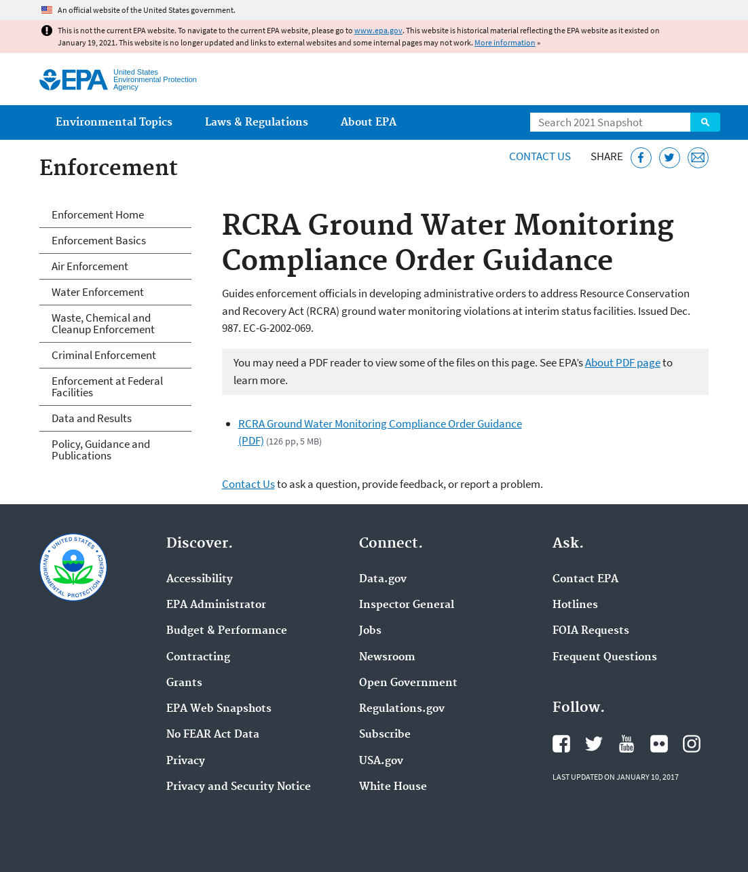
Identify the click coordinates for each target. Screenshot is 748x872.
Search (705, 122)
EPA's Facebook (561, 744)
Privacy (185, 761)
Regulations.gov (402, 709)
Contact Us (540, 156)
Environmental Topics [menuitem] (114, 122)
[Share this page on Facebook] (641, 157)
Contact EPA (585, 579)
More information (505, 42)
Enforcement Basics (99, 240)
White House (393, 787)
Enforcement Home (98, 214)
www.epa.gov (378, 30)
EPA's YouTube (626, 744)
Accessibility (199, 579)
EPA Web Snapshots (219, 709)
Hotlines (575, 605)
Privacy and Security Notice (238, 787)
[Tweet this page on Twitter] (669, 157)
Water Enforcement (98, 291)
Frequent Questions (605, 657)
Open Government (408, 683)
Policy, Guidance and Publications (101, 449)
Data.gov (383, 579)
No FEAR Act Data (212, 735)
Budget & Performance (226, 631)
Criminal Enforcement (104, 354)
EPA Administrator (216, 605)
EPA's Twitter (594, 744)
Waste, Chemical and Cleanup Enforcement (103, 323)
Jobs (370, 631)
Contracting (198, 657)
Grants (184, 683)
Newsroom (387, 657)
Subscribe (385, 735)
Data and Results (92, 418)
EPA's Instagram (691, 744)
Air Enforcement (90, 266)
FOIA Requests (591, 631)
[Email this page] (698, 157)
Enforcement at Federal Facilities (107, 386)
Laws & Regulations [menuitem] (256, 122)
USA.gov (381, 761)
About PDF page (622, 362)
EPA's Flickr (659, 744)
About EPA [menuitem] (368, 122)
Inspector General (406, 605)
